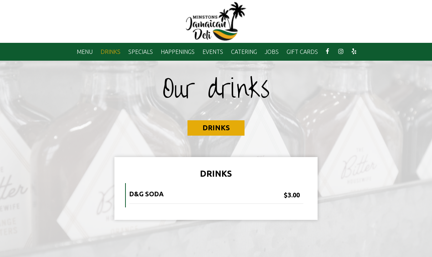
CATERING (244, 52)
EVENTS (212, 52)
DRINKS (110, 52)
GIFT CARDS (302, 52)
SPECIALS (140, 52)
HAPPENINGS (178, 52)
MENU (85, 52)
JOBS (272, 52)
